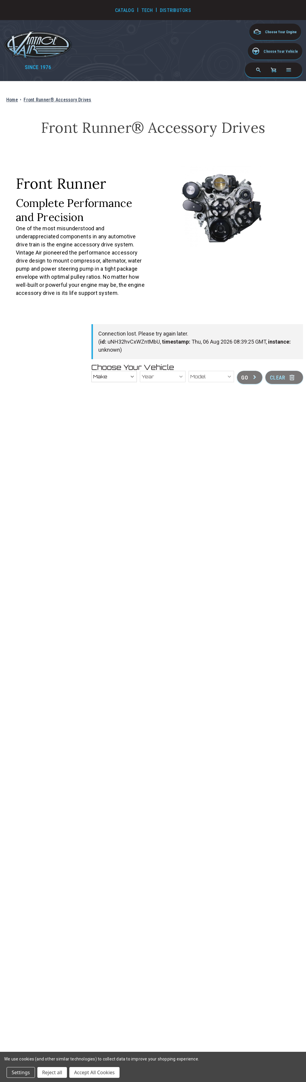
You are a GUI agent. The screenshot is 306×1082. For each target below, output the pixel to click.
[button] (275, 51)
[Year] (163, 376)
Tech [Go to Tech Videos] (147, 10)
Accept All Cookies (94, 1072)
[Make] (114, 376)
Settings (21, 1072)
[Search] (258, 70)
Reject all (52, 1072)
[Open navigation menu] (288, 70)
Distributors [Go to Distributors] (175, 10)
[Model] (211, 376)
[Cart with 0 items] (273, 70)
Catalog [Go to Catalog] (124, 10)
